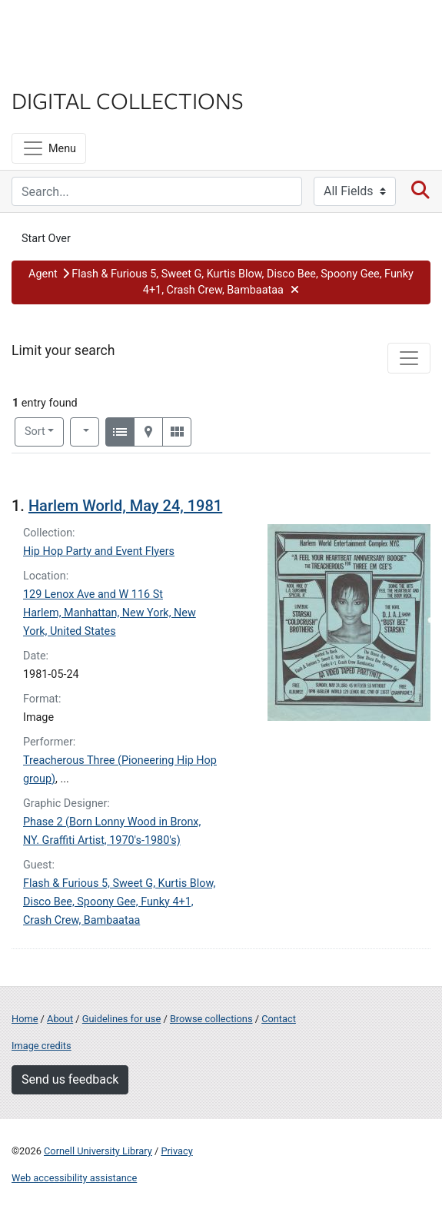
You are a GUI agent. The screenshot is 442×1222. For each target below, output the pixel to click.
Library (58, 70)
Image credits (41, 1045)
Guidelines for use (121, 1018)
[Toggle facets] (408, 358)
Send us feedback (70, 1079)
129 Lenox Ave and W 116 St (93, 594)
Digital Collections (128, 100)
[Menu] (49, 148)
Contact (278, 1018)
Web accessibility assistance (74, 1178)
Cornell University (88, 29)
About (60, 1018)
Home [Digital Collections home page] (25, 1018)
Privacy (176, 1151)
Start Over (46, 238)
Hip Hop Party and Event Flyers (98, 551)
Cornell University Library (98, 1151)
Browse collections (211, 1018)
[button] (221, 282)
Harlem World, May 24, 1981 (125, 505)
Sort (35, 431)
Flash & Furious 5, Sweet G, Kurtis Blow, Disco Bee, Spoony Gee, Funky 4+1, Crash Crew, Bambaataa (119, 902)
